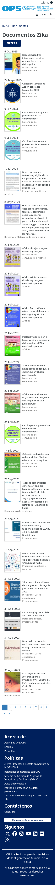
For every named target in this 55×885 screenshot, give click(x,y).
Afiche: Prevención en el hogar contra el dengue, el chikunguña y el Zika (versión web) (36, 399)
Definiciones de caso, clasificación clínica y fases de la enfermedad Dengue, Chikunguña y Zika (36, 558)
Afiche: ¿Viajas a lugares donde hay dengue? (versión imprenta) (34, 280)
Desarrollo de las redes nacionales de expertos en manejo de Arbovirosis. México (36, 646)
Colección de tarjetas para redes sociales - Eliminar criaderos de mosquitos (36, 457)
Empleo (8, 746)
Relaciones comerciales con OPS (22, 771)
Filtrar (12, 43)
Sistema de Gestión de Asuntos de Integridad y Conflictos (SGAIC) (23, 777)
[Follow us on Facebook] (14, 834)
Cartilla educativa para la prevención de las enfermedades (35, 115)
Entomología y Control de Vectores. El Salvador (35, 614)
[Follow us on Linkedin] (35, 834)
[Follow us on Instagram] (21, 834)
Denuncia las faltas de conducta (27, 820)
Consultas (9, 811)
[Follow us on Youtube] (28, 834)
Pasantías (9, 751)
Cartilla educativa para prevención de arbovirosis (35, 143)
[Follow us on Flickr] (42, 834)
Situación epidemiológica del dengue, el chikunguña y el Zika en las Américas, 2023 (36, 587)
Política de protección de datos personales (21, 789)
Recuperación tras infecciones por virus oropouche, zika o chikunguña (33, 59)
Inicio (5, 26)
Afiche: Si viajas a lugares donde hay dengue (35, 250)
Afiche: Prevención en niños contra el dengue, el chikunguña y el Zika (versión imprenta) (35, 313)
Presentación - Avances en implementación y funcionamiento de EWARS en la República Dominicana (36, 528)
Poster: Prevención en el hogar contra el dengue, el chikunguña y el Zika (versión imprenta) (36, 341)
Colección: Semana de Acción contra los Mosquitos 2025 (33, 86)
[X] (7, 834)
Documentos (20, 26)
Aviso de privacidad (15, 783)
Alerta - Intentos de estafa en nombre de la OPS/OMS (27, 765)
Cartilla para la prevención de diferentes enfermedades (36, 428)
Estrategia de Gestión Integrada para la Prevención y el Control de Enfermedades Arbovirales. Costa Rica (36, 680)
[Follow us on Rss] (7, 840)
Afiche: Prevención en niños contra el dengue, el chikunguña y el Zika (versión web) (35, 370)
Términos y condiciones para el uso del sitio (25, 797)
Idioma (47, 2)
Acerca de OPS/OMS (15, 742)
